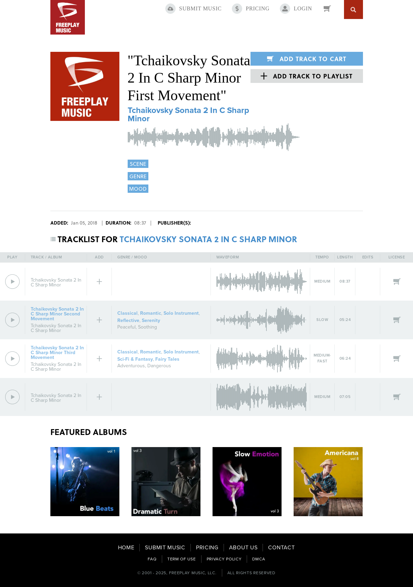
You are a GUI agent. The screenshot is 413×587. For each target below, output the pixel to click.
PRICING (207, 548)
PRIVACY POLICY (224, 559)
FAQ (152, 559)
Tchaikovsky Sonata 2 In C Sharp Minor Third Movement (57, 352)
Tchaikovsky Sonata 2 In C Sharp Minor (188, 114)
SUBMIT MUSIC (165, 548)
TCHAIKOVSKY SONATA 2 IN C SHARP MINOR (208, 239)
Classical (127, 313)
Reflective (128, 320)
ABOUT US (243, 548)
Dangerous (159, 366)
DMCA (258, 559)
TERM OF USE (181, 559)
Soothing (147, 327)
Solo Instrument (181, 313)
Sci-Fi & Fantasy (135, 359)
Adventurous (131, 366)
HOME (126, 548)
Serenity (151, 320)
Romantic (150, 313)
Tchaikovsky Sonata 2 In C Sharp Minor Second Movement (57, 314)
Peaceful (126, 327)
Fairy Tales (167, 359)
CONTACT (281, 548)
